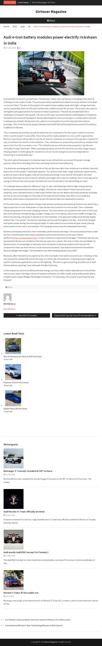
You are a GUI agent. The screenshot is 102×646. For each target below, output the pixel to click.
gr (20, 48)
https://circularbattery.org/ (25, 238)
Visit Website (9, 309)
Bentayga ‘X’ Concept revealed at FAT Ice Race (28, 471)
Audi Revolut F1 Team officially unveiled (24, 511)
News (10, 287)
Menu (51, 20)
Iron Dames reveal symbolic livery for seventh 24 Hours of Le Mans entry (37, 619)
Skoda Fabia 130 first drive (15, 408)
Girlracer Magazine (51, 11)
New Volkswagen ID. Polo (43, 2)
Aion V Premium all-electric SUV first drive (23, 356)
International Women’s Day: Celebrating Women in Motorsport (34, 625)
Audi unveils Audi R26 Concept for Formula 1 (26, 552)
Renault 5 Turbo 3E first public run (21, 592)
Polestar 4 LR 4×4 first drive (16, 382)
